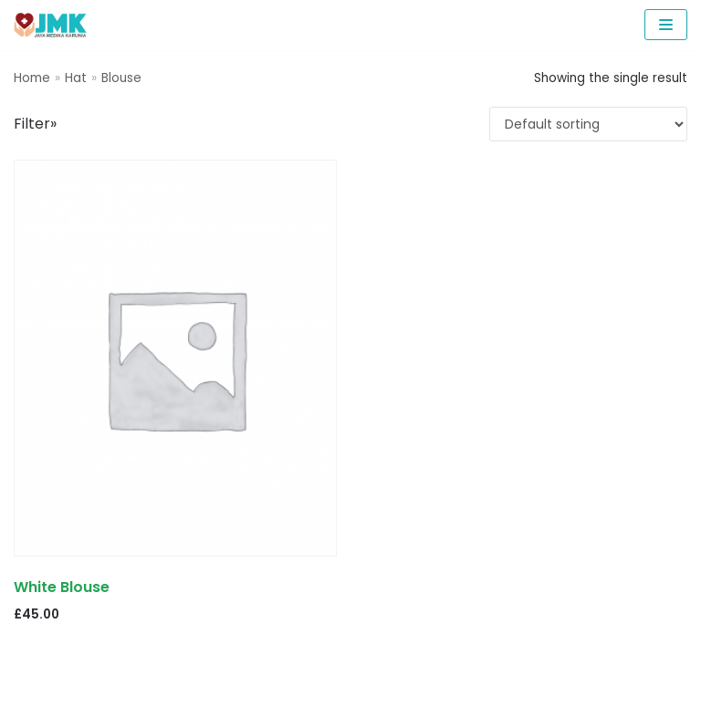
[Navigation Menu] (665, 24)
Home (32, 78)
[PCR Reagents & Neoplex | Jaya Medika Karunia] (50, 25)
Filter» (35, 123)
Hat (76, 78)
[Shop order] (588, 124)
